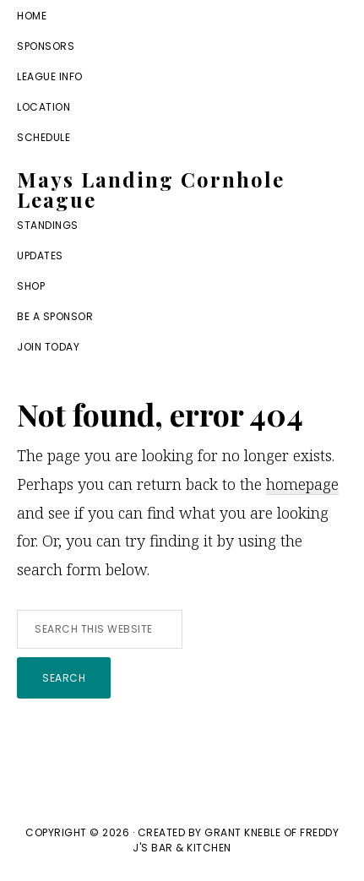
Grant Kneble (242, 832)
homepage (302, 484)
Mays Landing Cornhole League (151, 189)
